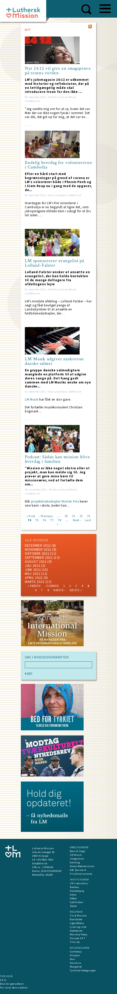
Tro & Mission (78, 915)
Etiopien (75, 955)
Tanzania (75, 963)
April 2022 (34, 577)
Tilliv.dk (75, 942)
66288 (49, 874)
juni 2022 (33, 569)
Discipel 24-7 (77, 938)
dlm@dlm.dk (39, 863)
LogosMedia (77, 923)
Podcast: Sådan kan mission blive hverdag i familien (57, 459)
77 (51, 520)
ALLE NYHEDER (36, 540)
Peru (72, 959)
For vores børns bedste (13, 987)
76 (44, 520)
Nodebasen (76, 930)
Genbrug (75, 862)
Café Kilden (76, 902)
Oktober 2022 (37, 553)
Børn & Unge (77, 851)
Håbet (73, 898)
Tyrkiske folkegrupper (83, 970)
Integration (77, 858)
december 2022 (38, 545)
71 (73, 516)
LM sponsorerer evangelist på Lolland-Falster (54, 263)
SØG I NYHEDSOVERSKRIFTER (47, 657)
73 (88, 516)
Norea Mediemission (82, 866)
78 (59, 520)
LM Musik (31, 399)
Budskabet (76, 919)
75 (36, 520)
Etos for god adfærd (11, 983)
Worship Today (78, 934)
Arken (73, 894)
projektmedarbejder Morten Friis (55, 501)
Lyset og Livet (78, 927)
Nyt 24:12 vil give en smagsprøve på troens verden (58, 70)
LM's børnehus (79, 883)
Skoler (73, 906)
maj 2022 (32, 573)
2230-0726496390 (51, 871)
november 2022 (38, 549)
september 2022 (39, 557)
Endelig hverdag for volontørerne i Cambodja (58, 164)
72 (81, 516)
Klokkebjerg (77, 891)
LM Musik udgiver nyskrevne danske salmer (54, 361)
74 (29, 520)
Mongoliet (76, 966)
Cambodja (76, 951)
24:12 (3, 980)
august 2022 (36, 561)
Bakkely (74, 887)
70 (66, 516)
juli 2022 (32, 565)
